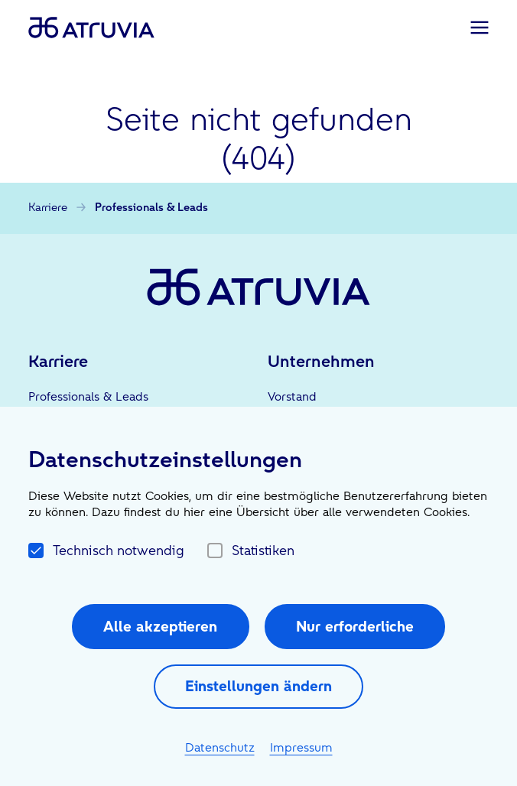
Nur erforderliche (355, 626)
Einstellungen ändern (258, 686)
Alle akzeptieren (160, 626)
